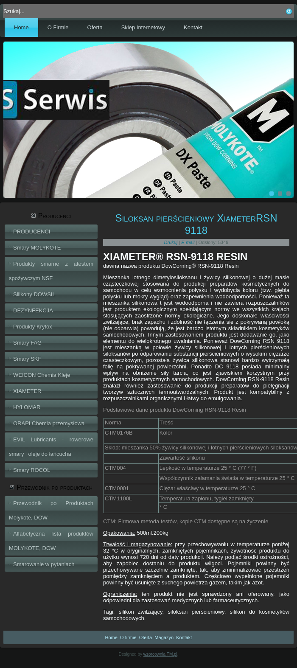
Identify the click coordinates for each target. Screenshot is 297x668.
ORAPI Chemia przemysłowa (48, 423)
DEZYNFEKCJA (33, 310)
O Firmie (58, 27)
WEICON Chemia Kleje (41, 375)
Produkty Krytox (32, 326)
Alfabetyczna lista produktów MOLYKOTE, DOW (51, 540)
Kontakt (193, 27)
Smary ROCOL (31, 470)
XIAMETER (27, 391)
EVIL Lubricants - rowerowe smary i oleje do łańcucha (51, 446)
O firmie (128, 637)
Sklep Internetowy (143, 27)
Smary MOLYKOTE (37, 247)
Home (21, 27)
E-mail (188, 242)
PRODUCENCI (31, 231)
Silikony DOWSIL (34, 294)
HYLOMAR (26, 407)
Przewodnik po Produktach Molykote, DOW (51, 510)
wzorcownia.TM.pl (160, 654)
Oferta (95, 27)
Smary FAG (27, 343)
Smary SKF (27, 359)
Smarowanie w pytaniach (44, 564)
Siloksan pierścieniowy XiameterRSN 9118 (196, 224)
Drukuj (171, 242)
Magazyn (164, 637)
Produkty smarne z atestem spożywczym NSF (51, 271)
